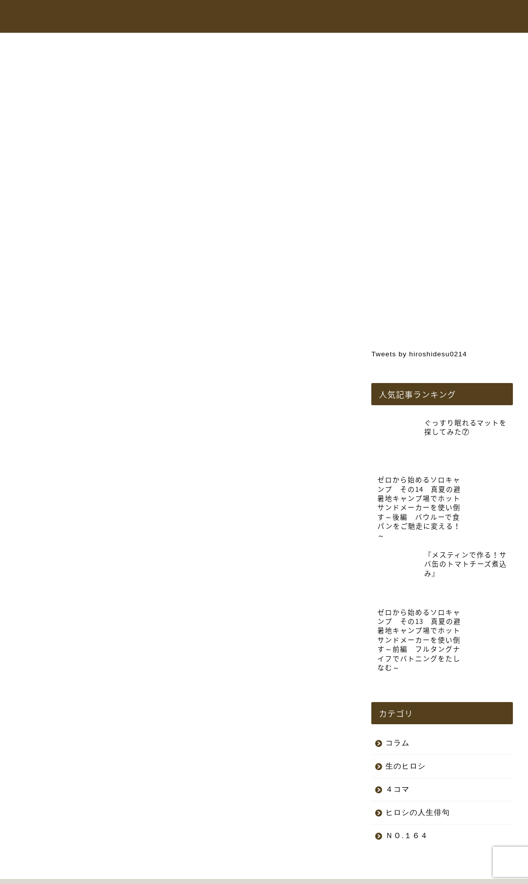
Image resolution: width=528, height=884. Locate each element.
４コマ (397, 741)
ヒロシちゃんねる (283, 17)
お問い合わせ (463, 17)
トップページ (219, 17)
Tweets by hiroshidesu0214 (419, 354)
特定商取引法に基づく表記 (135, 872)
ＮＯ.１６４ (406, 787)
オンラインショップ (358, 17)
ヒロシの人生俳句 (417, 764)
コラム (416, 17)
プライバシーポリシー (53, 872)
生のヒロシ (49, 68)
